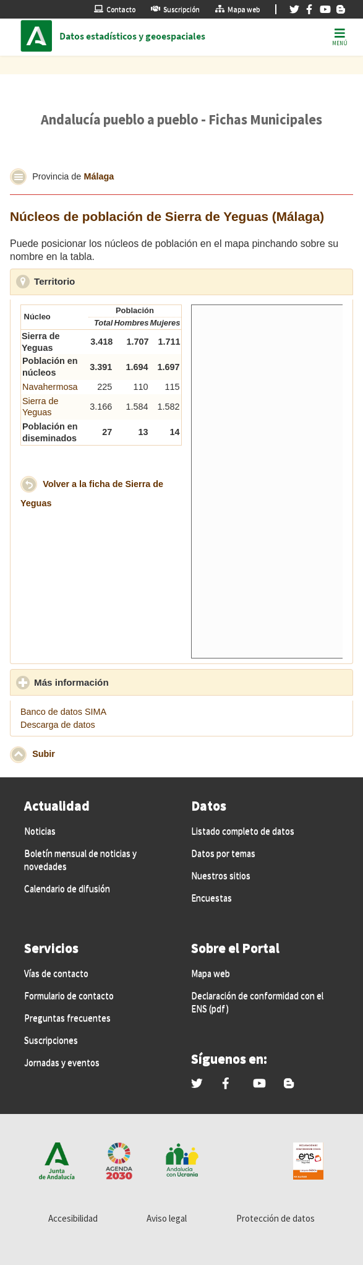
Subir (43, 754)
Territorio (111, 281)
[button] (18, 176)
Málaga (98, 176)
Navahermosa (50, 387)
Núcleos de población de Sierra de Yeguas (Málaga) (167, 216)
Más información (128, 682)
